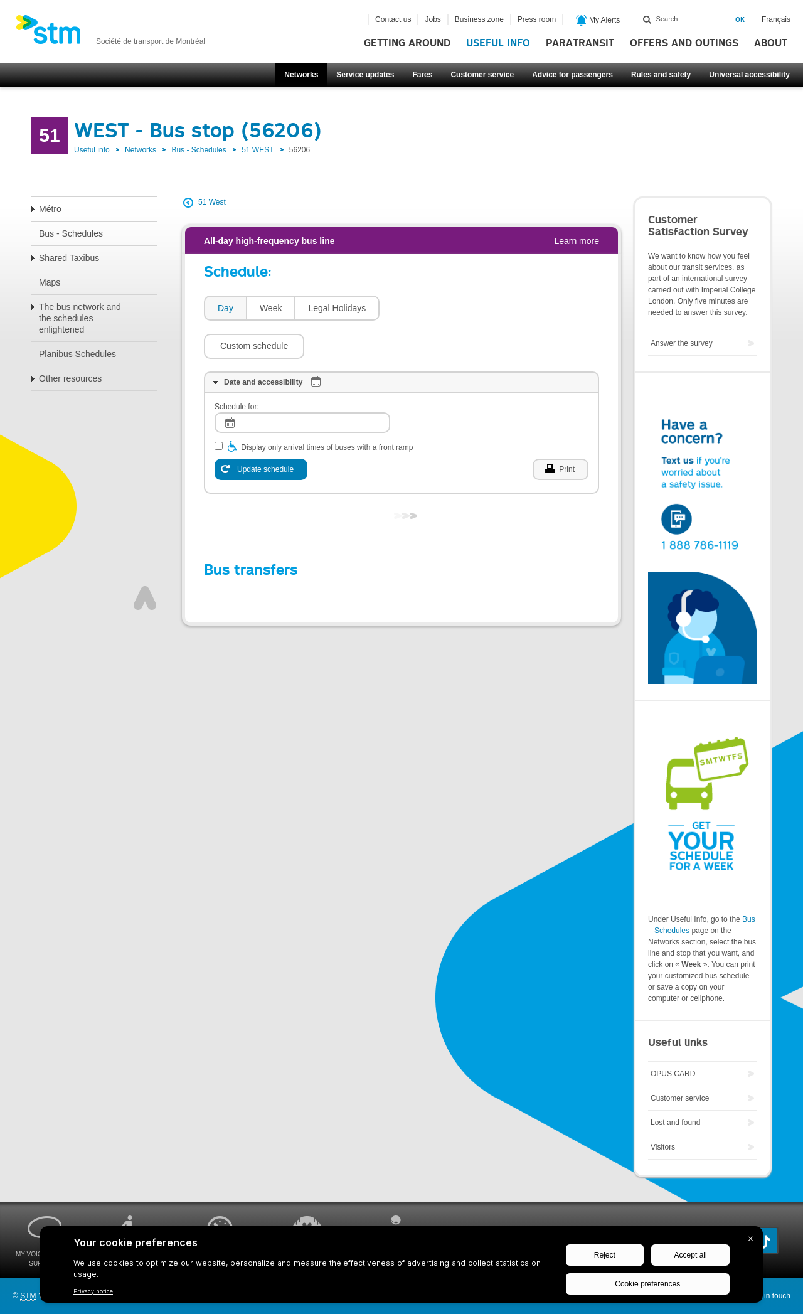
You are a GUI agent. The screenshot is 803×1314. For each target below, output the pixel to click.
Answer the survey (682, 343)
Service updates (365, 74)
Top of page (145, 560)
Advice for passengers (572, 74)
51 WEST (258, 150)
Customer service (482, 74)
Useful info (498, 43)
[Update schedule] (261, 431)
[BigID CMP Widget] (401, 1267)
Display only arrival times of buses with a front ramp (327, 409)
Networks (301, 74)
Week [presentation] (271, 308)
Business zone (479, 19)
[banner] (110, 33)
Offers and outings (684, 43)
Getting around (407, 43)
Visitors (663, 1147)
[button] (436, 308)
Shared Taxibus (69, 258)
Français (776, 19)
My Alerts (598, 20)
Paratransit (580, 43)
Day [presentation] (225, 308)
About (770, 43)
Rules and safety (661, 74)
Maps (49, 282)
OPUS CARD (673, 1073)
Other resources (70, 378)
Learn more (576, 241)
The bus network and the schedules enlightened (80, 318)
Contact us (393, 19)
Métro (50, 209)
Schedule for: (237, 369)
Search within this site (647, 19)
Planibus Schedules (77, 354)
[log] (302, 385)
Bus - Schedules (198, 150)
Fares (422, 74)
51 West (212, 202)
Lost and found (675, 1122)
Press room (537, 19)
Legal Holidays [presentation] (337, 308)
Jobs (432, 19)
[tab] (225, 308)
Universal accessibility (749, 74)
